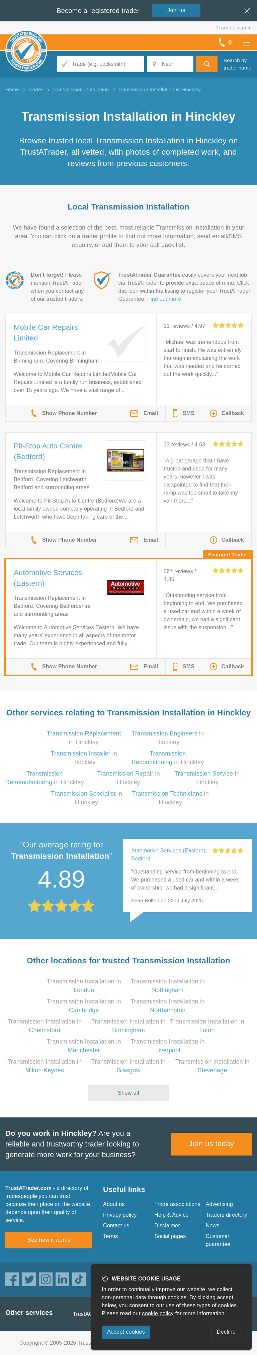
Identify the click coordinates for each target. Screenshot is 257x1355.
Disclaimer (167, 1225)
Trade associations (177, 1204)
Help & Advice (171, 1215)
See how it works (48, 1240)
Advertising (219, 1204)
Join (176, 10)
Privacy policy (120, 1215)
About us (114, 1204)
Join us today (211, 1143)
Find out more (164, 299)
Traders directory (226, 1215)
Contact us (116, 1225)
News (213, 1225)
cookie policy (158, 1313)
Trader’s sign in (234, 27)
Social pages (170, 1236)
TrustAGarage (90, 1314)
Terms (110, 1236)
